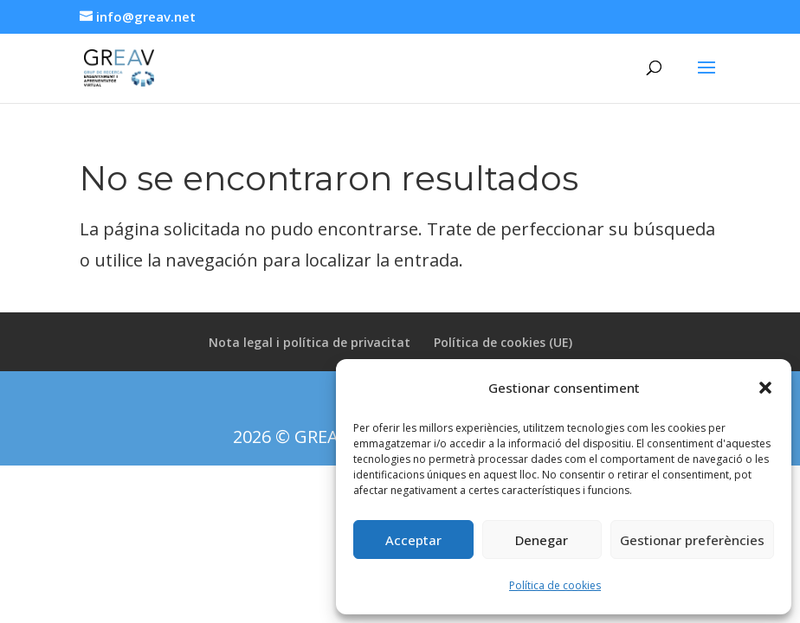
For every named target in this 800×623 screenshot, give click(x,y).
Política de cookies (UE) (503, 342)
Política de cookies (555, 585)
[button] (765, 387)
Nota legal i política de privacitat (309, 342)
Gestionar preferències (692, 540)
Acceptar (413, 540)
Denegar (541, 540)
